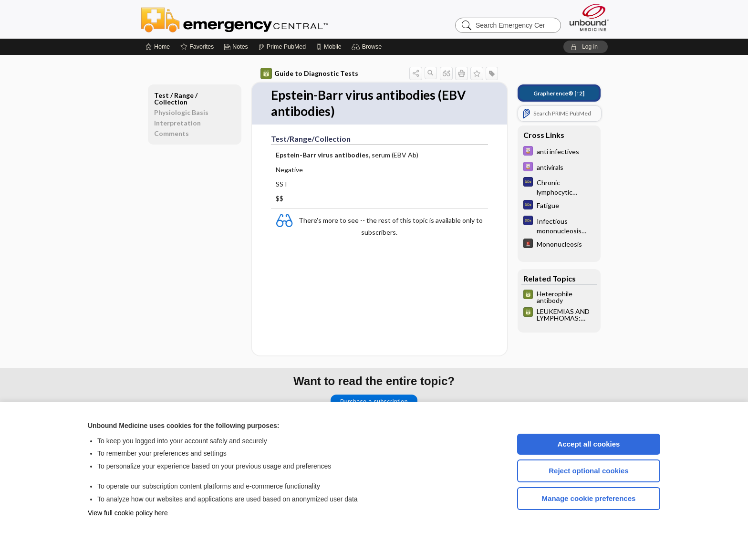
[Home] (157, 47)
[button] (368, 47)
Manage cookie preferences (589, 498)
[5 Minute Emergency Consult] (559, 244)
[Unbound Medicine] (589, 17)
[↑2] (558, 93)
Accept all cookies (589, 444)
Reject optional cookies (589, 471)
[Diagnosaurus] (559, 186)
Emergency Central (259, 19)
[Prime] (282, 47)
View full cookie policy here (128, 513)
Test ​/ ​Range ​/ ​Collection (176, 98)
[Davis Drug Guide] (559, 152)
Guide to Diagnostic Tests (309, 73)
